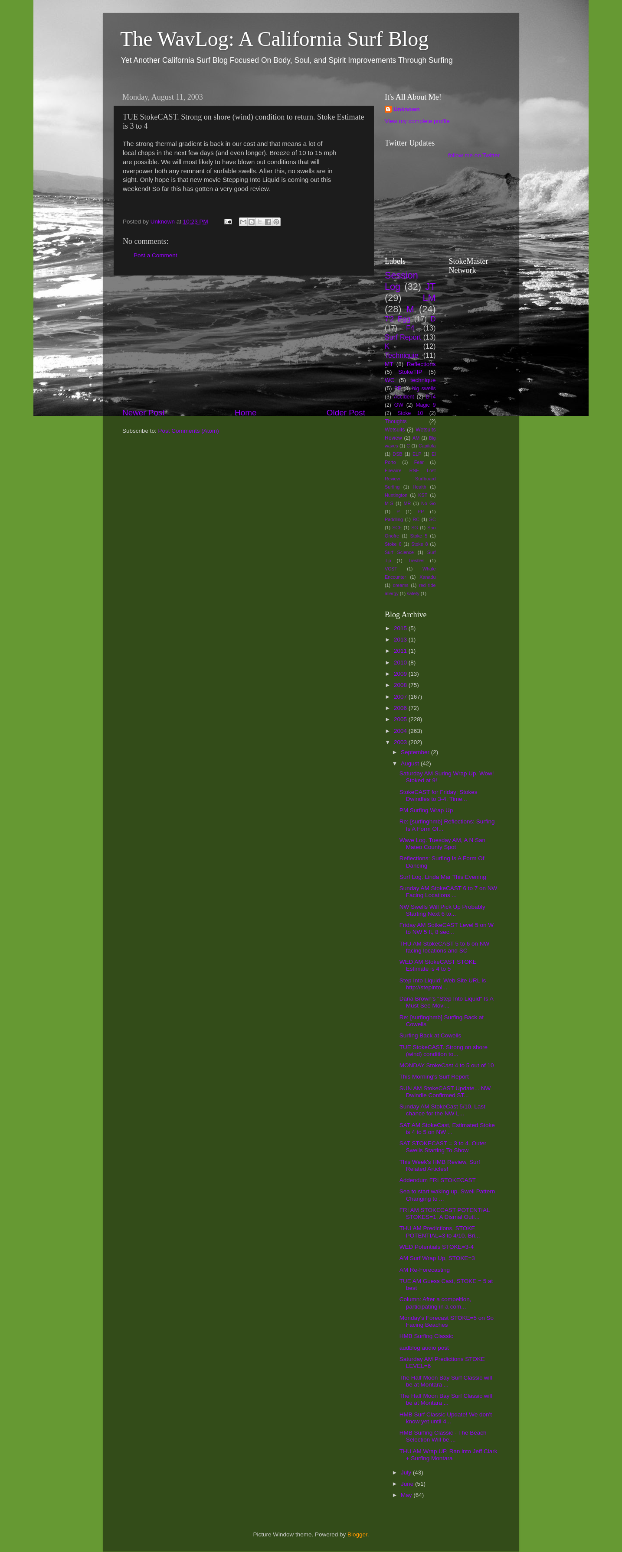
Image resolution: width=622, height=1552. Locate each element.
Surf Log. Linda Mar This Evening (442, 877)
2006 (401, 708)
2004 (401, 731)
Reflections (421, 364)
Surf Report (403, 337)
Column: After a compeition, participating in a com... (435, 1302)
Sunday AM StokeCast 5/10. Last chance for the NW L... (442, 1110)
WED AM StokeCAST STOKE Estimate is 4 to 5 (438, 965)
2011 (401, 651)
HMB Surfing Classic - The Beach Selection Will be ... (443, 1436)
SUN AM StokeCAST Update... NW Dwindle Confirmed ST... (445, 1091)
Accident (404, 397)
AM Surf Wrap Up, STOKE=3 (437, 1258)
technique (423, 380)
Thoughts (396, 421)
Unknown (406, 109)
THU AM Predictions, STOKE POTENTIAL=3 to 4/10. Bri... (439, 1231)
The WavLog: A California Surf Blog (274, 38)
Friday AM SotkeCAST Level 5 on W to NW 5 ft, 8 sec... (446, 928)
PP (421, 511)
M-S (389, 503)
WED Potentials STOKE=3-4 (436, 1247)
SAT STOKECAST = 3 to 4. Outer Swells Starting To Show (442, 1146)
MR (407, 503)
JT (431, 286)
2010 (401, 662)
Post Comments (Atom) (188, 431)
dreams (401, 585)
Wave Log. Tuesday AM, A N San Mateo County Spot (442, 843)
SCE (397, 527)
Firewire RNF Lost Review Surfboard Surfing (410, 478)
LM (429, 297)
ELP (416, 454)
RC (415, 519)
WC (390, 380)
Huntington (396, 495)
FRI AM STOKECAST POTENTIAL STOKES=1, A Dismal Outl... (444, 1213)
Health (419, 486)
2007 (401, 696)
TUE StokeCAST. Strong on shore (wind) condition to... (443, 1050)
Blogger (357, 1534)
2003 (401, 742)
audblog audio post (424, 1348)
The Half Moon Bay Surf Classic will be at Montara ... (445, 1381)
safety (413, 593)
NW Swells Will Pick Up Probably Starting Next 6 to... (442, 910)
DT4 (431, 397)
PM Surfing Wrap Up (426, 810)
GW (398, 405)
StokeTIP (410, 372)
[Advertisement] (244, 341)
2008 (401, 685)
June (408, 1484)
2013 (401, 639)
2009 (401, 674)
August (411, 763)
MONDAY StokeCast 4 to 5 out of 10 (446, 1065)
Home (245, 412)
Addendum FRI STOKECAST (437, 1180)
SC (432, 519)
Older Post (346, 412)
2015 (401, 628)
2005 (401, 719)
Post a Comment (155, 255)
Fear (419, 462)
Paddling (394, 519)
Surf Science (399, 552)
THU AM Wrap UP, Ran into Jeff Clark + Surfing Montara (448, 1454)
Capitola (427, 445)
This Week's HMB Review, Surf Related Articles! (439, 1165)
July (407, 1472)
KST (422, 495)
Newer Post (143, 412)
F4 (410, 328)
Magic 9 (425, 405)
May (407, 1495)
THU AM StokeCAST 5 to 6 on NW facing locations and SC (444, 947)
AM (415, 438)
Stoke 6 (393, 544)
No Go (428, 503)
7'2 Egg (397, 319)
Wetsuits (395, 430)
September (416, 752)
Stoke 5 (418, 535)
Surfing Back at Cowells (430, 1035)
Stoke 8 (419, 544)
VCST (391, 568)
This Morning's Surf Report (434, 1076)
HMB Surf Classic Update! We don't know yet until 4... (445, 1418)
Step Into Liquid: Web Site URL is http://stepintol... (442, 984)
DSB (397, 454)
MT (389, 364)
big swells (423, 389)
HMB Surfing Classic (426, 1336)
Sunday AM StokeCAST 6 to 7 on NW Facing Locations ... (448, 891)
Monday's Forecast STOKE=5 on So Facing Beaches (446, 1321)
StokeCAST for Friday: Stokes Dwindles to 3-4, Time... (438, 795)
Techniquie (401, 355)
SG (414, 527)
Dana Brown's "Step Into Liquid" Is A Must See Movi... (446, 1002)
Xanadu (427, 577)
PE (397, 389)
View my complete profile (417, 121)
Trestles (416, 560)
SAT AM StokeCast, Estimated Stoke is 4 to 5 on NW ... (447, 1128)
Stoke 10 (410, 413)
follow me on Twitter (474, 155)
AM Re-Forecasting (424, 1270)
